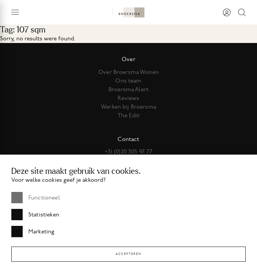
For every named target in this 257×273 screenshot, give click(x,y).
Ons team (128, 80)
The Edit (128, 115)
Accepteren (128, 254)
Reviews (128, 98)
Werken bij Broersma (128, 106)
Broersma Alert (128, 89)
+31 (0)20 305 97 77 (129, 151)
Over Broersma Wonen (128, 72)
